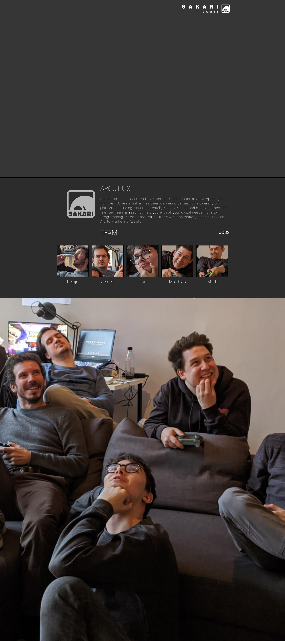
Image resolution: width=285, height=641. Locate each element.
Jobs (224, 232)
